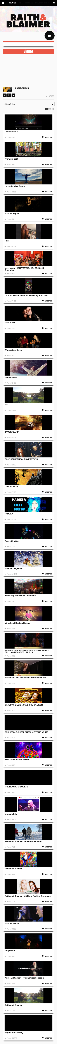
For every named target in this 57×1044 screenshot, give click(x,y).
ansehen (47, 137)
